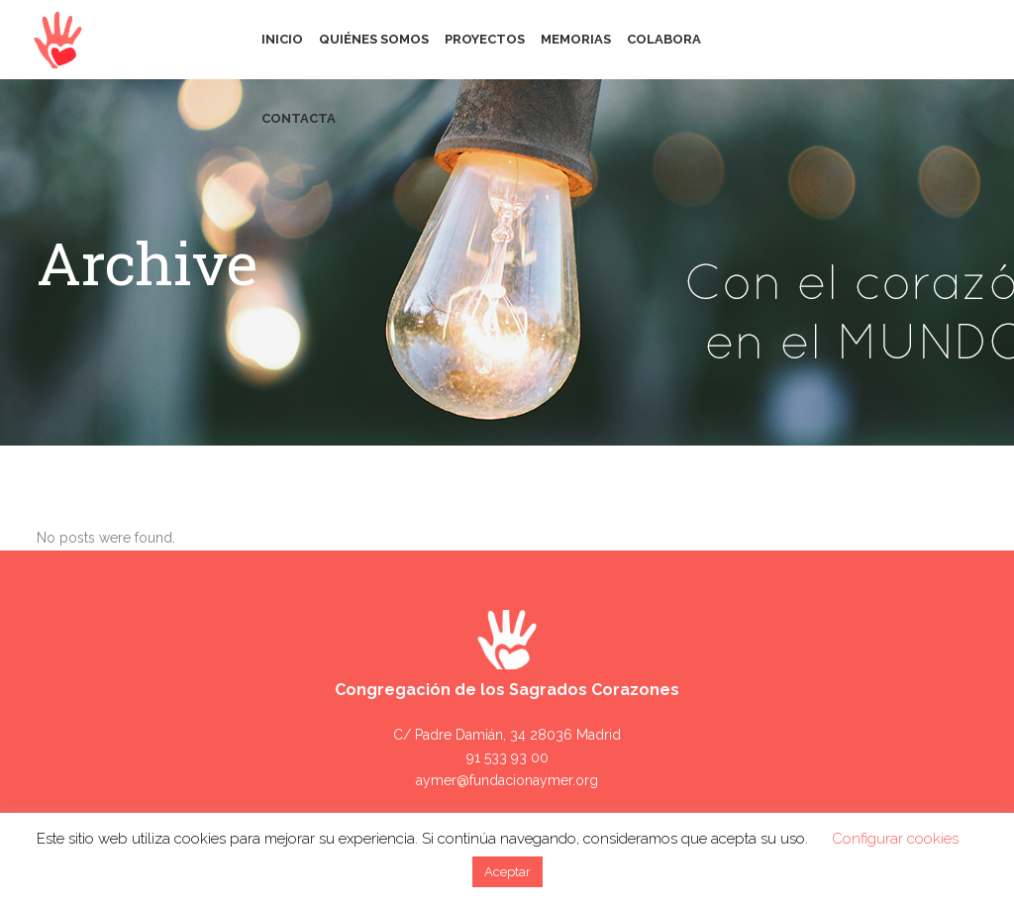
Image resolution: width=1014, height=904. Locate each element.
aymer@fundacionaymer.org (507, 780)
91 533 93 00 (507, 757)
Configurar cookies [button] (895, 839)
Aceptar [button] (507, 871)
